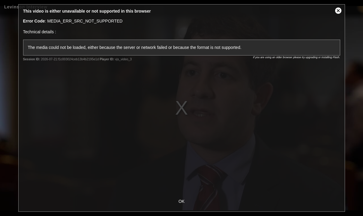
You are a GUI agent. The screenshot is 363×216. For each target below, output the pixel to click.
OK (181, 201)
